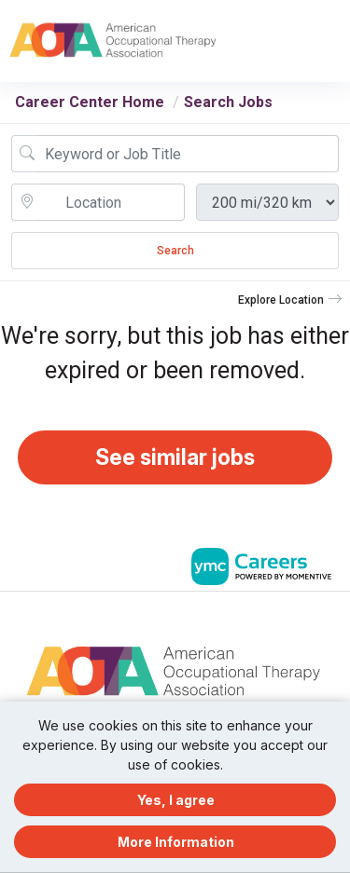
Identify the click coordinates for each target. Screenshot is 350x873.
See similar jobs (175, 457)
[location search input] (111, 202)
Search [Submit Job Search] (175, 250)
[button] (333, 41)
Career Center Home (89, 102)
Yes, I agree (176, 800)
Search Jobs (228, 102)
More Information (176, 842)
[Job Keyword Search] (188, 153)
